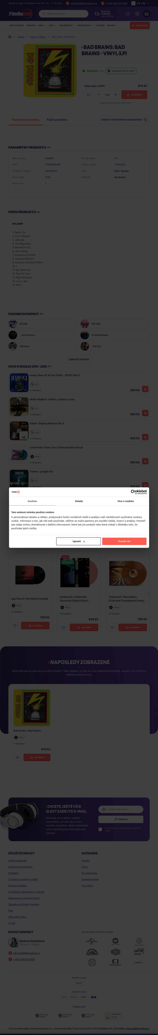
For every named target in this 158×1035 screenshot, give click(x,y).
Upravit (79, 541)
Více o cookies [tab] (126, 501)
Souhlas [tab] (32, 501)
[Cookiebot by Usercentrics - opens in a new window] (133, 492)
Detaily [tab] (79, 501)
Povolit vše (124, 541)
